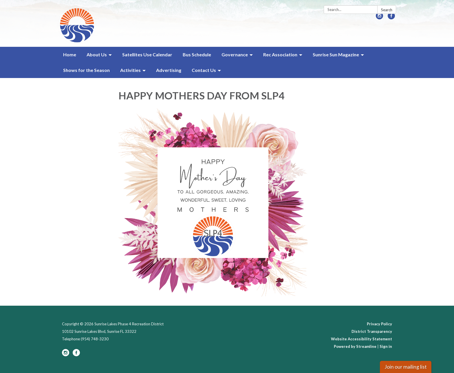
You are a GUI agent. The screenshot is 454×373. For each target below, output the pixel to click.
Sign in (386, 346)
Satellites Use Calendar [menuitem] (147, 54)
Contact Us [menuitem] (204, 70)
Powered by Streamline (355, 346)
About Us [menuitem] (97, 54)
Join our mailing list (406, 367)
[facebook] (391, 17)
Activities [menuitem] (130, 70)
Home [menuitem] (69, 54)
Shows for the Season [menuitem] (86, 70)
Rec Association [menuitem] (280, 54)
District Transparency (372, 331)
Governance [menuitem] (234, 54)
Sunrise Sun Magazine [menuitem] (336, 54)
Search (386, 10)
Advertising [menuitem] (168, 70)
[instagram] (379, 17)
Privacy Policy (379, 324)
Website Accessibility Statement (361, 339)
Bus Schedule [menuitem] (197, 54)
